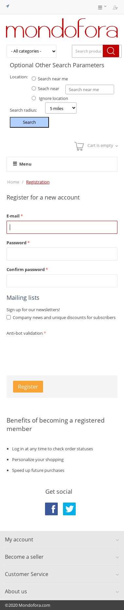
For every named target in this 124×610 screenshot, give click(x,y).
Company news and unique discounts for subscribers (64, 317)
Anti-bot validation (25, 333)
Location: (19, 77)
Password (16, 243)
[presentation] (56, 350)
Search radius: (23, 110)
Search (29, 122)
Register (28, 386)
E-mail (13, 216)
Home (13, 182)
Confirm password (26, 269)
